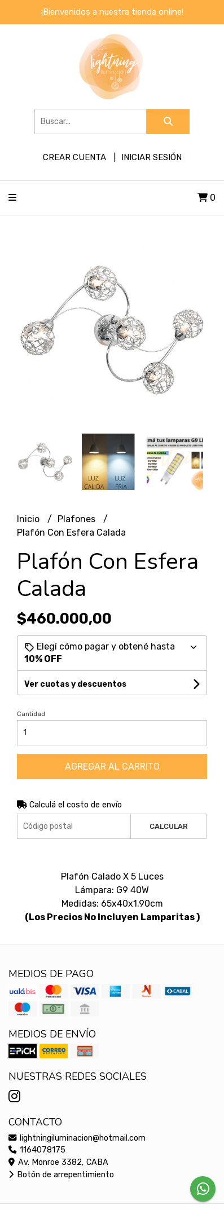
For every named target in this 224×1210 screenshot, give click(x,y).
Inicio (29, 519)
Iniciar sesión (151, 157)
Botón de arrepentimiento (61, 1175)
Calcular (169, 826)
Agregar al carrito (112, 766)
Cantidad (31, 714)
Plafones (78, 519)
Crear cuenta (74, 157)
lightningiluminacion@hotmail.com (77, 1138)
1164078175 (36, 1150)
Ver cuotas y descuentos (75, 684)
